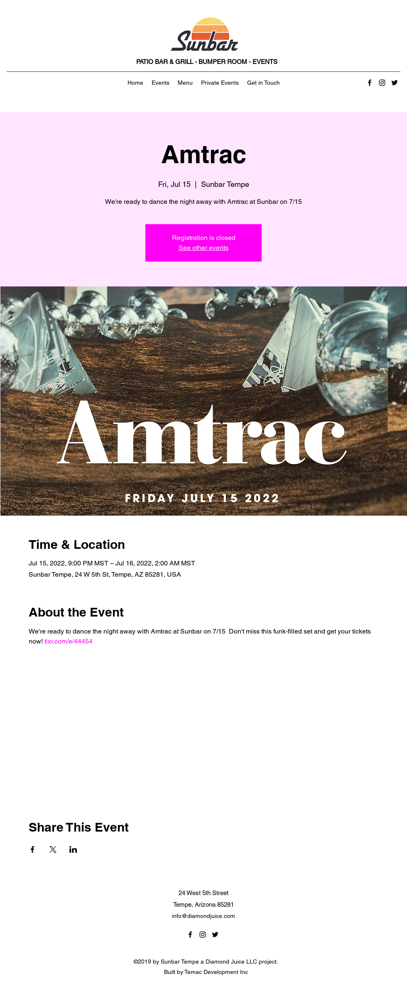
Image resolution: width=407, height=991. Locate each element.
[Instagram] (382, 82)
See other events (203, 248)
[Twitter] (394, 82)
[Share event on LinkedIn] (73, 849)
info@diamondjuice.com (203, 916)
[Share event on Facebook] (33, 849)
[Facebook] (369, 82)
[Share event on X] (53, 849)
